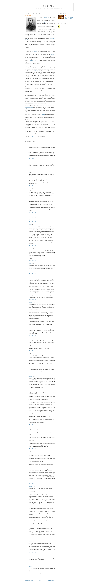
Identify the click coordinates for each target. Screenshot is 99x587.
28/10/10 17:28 (32, 245)
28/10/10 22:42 (32, 350)
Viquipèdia (32, 60)
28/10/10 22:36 (32, 335)
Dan (33, 136)
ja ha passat (46, 22)
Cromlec (30, 263)
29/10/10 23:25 (32, 537)
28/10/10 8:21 (32, 169)
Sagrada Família (47, 17)
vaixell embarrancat (29, 107)
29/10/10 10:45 (32, 448)
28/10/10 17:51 (32, 260)
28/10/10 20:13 (32, 299)
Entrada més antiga (51, 580)
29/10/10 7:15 (32, 372)
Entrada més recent (29, 580)
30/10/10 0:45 (32, 574)
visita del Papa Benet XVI (47, 25)
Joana (30, 224)
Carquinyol (31, 144)
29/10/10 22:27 (32, 483)
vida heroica (34, 51)
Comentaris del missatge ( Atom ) (37, 582)
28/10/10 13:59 (32, 221)
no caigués (42, 114)
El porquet (31, 338)
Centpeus (49, 6)
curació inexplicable (36, 70)
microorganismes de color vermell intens (33, 97)
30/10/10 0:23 (32, 563)
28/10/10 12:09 (32, 212)
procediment (28, 122)
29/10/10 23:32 (32, 552)
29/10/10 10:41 (32, 424)
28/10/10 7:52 (32, 158)
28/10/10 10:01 (32, 185)
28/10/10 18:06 (32, 273)
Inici (40, 580)
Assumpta (31, 302)
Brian (30, 188)
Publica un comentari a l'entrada (31, 578)
